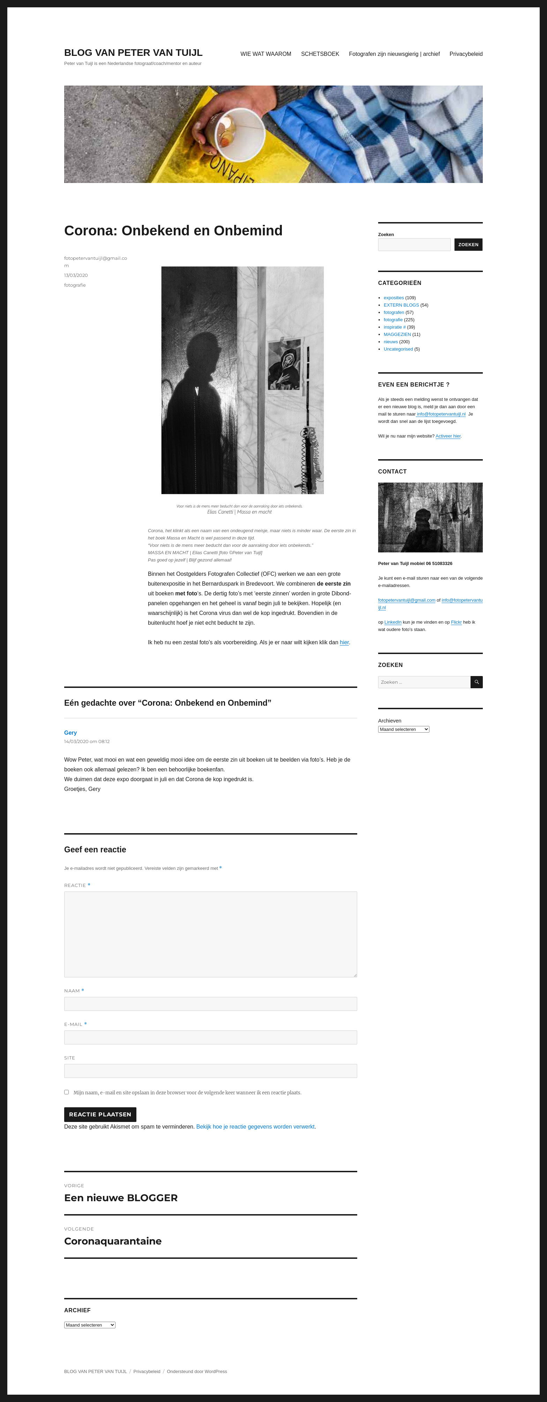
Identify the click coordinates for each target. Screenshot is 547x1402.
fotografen (394, 312)
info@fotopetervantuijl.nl (441, 414)
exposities (394, 297)
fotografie (75, 285)
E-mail (75, 1024)
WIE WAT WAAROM (265, 54)
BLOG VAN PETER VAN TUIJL (133, 52)
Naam (74, 991)
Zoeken (386, 234)
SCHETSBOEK (320, 54)
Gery (70, 733)
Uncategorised (398, 349)
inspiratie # (395, 327)
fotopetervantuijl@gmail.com (406, 600)
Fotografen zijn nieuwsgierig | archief (394, 54)
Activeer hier (448, 436)
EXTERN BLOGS (401, 305)
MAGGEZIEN (397, 334)
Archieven (390, 721)
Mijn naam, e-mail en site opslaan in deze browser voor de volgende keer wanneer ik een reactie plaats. (187, 1093)
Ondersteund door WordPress (197, 1371)
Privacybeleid (466, 54)
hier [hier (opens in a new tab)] (344, 642)
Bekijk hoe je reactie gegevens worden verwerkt (255, 1127)
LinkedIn (393, 622)
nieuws (391, 341)
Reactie (77, 885)
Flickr (456, 622)
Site (69, 1057)
